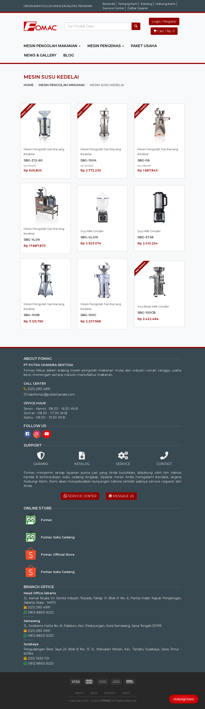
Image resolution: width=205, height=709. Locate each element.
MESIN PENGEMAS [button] (105, 46)
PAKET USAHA (144, 46)
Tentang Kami (128, 3)
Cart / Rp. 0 (164, 31)
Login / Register (164, 21)
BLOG (68, 55)
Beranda (109, 3)
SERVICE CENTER (80, 496)
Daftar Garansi (138, 8)
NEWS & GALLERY (40, 55)
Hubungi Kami (165, 3)
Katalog (146, 3)
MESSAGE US (121, 496)
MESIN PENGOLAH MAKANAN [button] (52, 46)
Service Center (113, 8)
